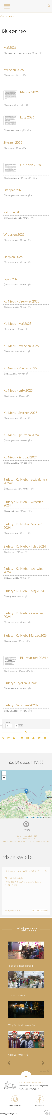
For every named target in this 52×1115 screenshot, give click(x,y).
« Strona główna (7, 16)
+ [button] (4, 773)
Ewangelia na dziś (12, 910)
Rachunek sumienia (39, 910)
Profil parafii (39, 1105)
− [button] (4, 778)
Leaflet (27, 817)
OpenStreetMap (37, 817)
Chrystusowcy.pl (15, 1105)
